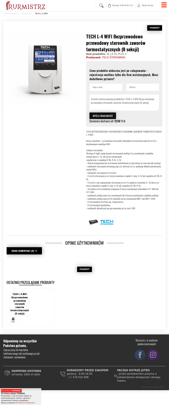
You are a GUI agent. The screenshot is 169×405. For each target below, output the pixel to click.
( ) (122, 5)
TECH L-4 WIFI (41, 14)
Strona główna (11, 14)
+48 (70, 377)
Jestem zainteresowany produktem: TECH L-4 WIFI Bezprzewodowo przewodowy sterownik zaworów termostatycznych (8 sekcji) (124, 102)
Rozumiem (11, 391)
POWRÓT (155, 28)
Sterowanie (26, 14)
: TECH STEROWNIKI (105, 57)
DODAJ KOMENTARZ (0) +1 (24, 250)
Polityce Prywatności (26, 403)
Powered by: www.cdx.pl (153, 387)
